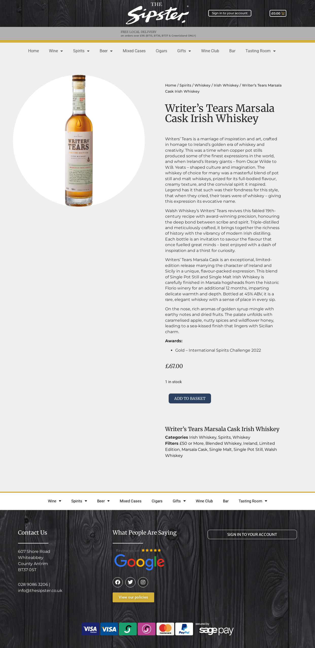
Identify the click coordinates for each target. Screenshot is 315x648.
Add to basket (189, 398)
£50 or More (192, 443)
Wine (56, 51)
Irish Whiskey (226, 85)
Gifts (184, 51)
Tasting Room (261, 51)
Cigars (161, 50)
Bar (232, 50)
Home (33, 50)
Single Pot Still (248, 449)
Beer (106, 51)
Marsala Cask (194, 449)
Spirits (81, 51)
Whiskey (203, 85)
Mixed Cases (134, 50)
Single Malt (220, 449)
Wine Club (210, 50)
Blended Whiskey (223, 443)
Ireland (250, 443)
